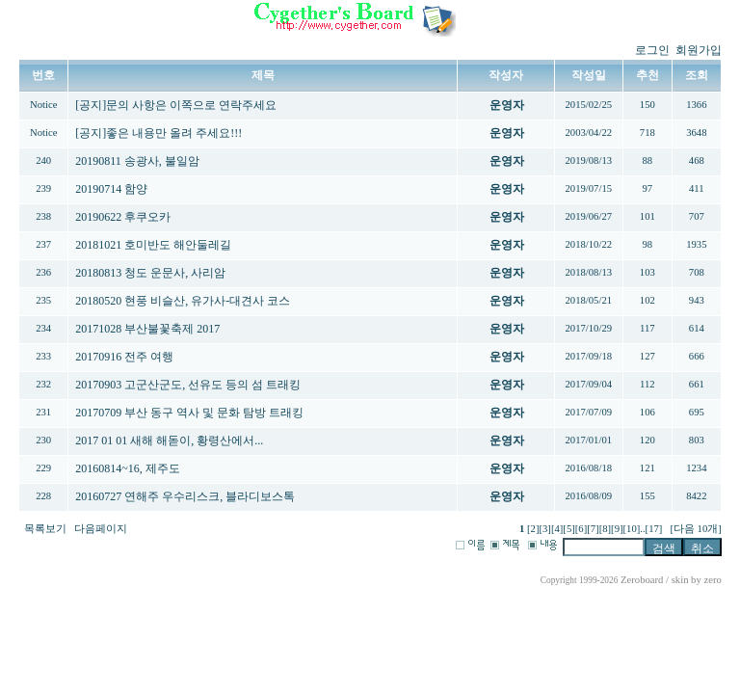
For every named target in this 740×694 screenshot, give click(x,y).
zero (712, 579)
